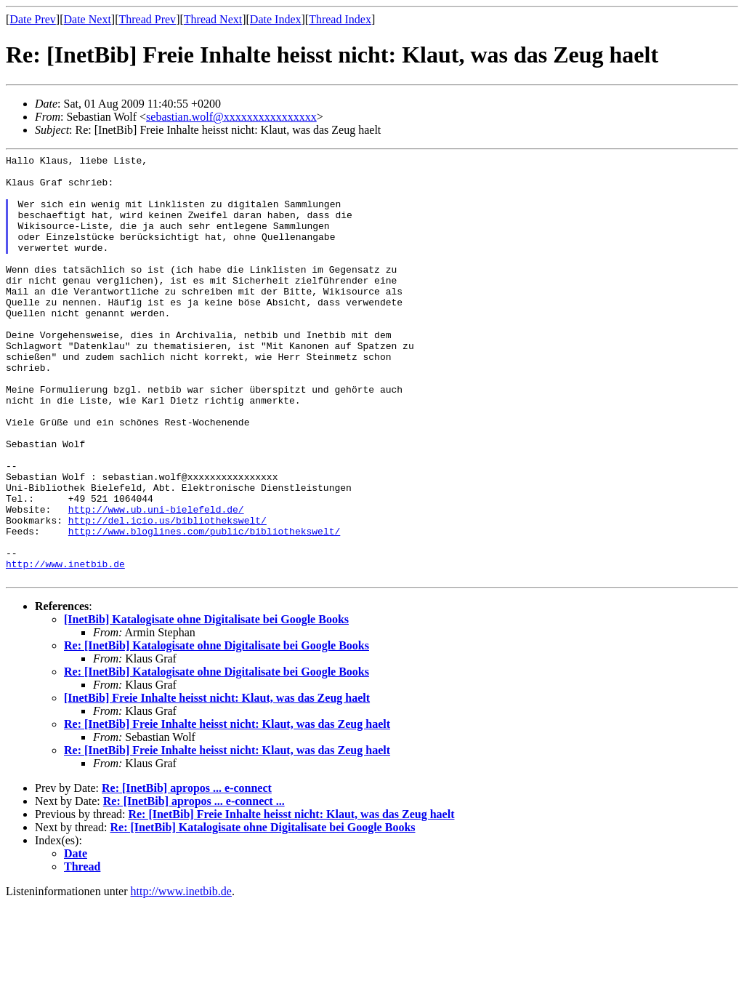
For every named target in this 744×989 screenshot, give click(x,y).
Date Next (87, 19)
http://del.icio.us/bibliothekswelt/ (167, 594)
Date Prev (32, 19)
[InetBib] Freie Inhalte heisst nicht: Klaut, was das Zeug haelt (217, 783)
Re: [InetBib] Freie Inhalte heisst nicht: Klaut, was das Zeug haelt (227, 809)
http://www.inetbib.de (65, 646)
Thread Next (213, 19)
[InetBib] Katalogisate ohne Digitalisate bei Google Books (206, 704)
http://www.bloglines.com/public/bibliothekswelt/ (204, 607)
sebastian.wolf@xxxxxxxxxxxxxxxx (231, 117)
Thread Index (340, 19)
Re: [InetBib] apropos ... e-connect (187, 873)
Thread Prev (147, 19)
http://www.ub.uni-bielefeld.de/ (156, 581)
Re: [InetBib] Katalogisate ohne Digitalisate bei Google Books (216, 730)
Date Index (276, 19)
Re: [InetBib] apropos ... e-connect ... (194, 886)
